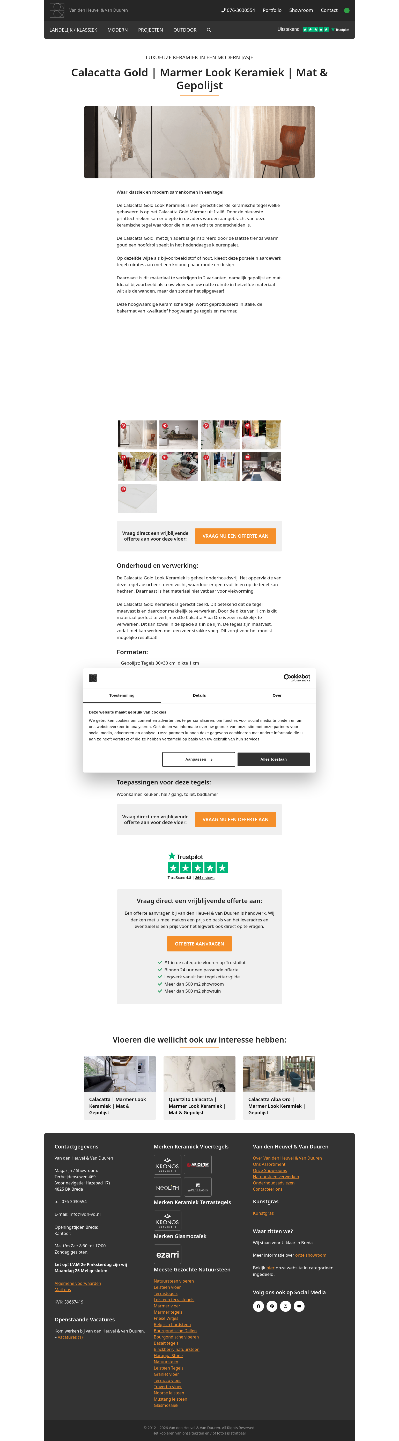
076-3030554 (238, 10)
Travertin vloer (168, 1386)
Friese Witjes (166, 1318)
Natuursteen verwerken (276, 1177)
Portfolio (272, 10)
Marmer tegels (168, 1312)
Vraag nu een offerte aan (236, 536)
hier (271, 1268)
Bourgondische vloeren (176, 1337)
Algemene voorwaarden (78, 1283)
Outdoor (185, 30)
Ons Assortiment (269, 1164)
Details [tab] (199, 695)
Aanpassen (199, 759)
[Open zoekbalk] (209, 30)
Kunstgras (263, 1213)
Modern (118, 30)
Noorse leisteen (169, 1393)
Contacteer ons (268, 1189)
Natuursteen (166, 1362)
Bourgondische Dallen (175, 1331)
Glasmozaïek (166, 1405)
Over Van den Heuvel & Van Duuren (287, 1158)
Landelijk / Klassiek (73, 30)
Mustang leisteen (170, 1399)
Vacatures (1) (70, 1337)
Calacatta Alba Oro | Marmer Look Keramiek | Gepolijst (277, 1106)
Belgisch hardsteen (172, 1324)
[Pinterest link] (272, 1306)
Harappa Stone (168, 1355)
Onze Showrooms (270, 1170)
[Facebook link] (258, 1306)
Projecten (150, 30)
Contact (329, 10)
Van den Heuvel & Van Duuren (98, 10)
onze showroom (310, 1255)
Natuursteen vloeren (174, 1281)
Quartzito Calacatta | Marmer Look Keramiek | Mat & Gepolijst (197, 1106)
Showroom (301, 10)
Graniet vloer (166, 1374)
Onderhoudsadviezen (274, 1183)
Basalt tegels (166, 1343)
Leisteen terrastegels (174, 1299)
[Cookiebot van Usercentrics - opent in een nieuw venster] (287, 678)
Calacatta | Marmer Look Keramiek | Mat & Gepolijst (117, 1106)
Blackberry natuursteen (177, 1349)
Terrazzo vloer (167, 1380)
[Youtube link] (299, 1306)
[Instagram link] (285, 1306)
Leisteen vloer (167, 1287)
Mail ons (63, 1289)
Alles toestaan (274, 759)
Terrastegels (166, 1293)
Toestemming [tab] (122, 695)
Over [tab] (277, 695)
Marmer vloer (167, 1306)
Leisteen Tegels (168, 1368)
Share (123, 426)
